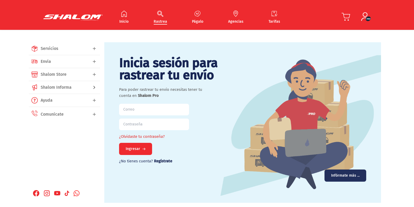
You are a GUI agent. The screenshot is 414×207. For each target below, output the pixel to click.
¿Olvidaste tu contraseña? (142, 136)
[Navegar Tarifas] (274, 17)
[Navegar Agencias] (235, 17)
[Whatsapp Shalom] (76, 193)
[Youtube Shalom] (57, 193)
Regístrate (163, 161)
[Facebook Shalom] (36, 193)
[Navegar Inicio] (124, 17)
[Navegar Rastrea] (160, 17)
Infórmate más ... (345, 175)
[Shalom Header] (73, 18)
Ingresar (135, 149)
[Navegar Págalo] (197, 17)
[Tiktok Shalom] (67, 193)
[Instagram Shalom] (47, 193)
